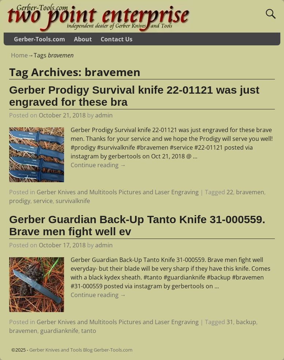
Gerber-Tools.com (39, 39)
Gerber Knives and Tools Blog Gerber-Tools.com (80, 349)
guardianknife (59, 331)
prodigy (19, 201)
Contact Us (116, 39)
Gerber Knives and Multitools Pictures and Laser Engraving (118, 192)
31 (230, 322)
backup (246, 322)
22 (230, 192)
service (43, 201)
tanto (88, 331)
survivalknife (73, 201)
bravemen (250, 192)
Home (19, 55)
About (83, 39)
